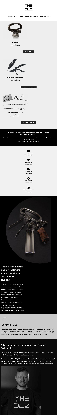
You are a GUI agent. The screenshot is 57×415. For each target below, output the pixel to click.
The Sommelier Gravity (15, 77)
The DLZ (15, 42)
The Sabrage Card (15, 113)
